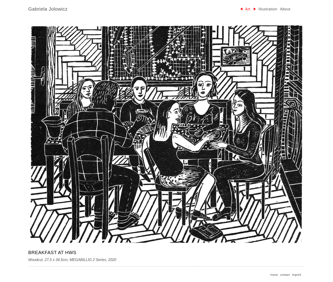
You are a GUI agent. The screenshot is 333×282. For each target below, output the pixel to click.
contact (285, 274)
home (274, 274)
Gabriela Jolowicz (48, 9)
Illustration (268, 9)
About (285, 9)
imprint (296, 274)
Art (247, 9)
